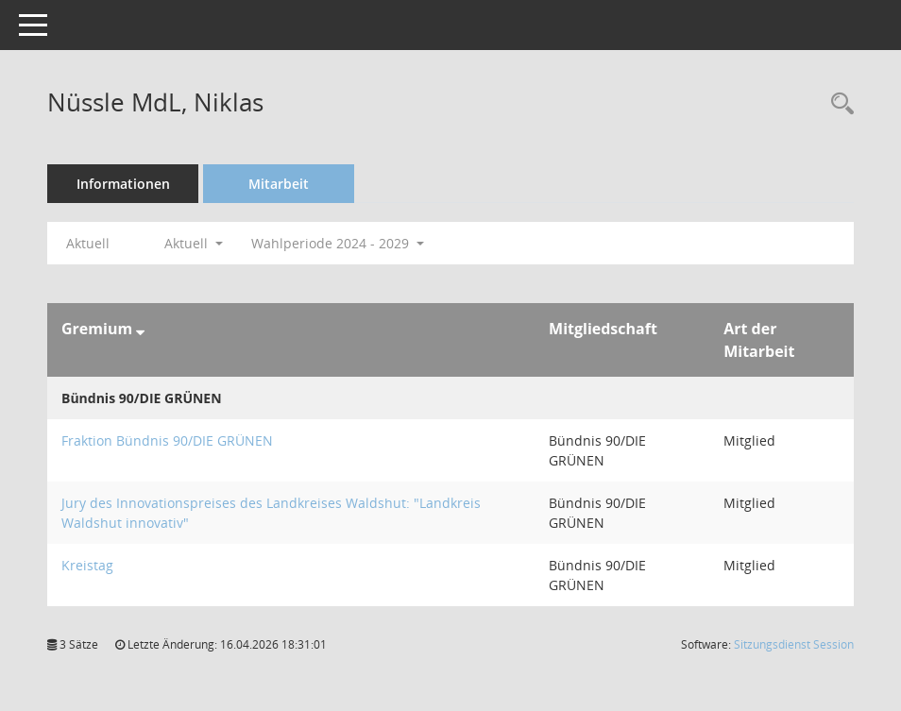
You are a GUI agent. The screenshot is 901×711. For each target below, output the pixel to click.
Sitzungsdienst (794, 644)
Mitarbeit (278, 184)
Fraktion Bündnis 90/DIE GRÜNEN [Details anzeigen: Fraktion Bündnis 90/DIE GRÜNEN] (167, 440)
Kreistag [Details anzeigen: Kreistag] (87, 565)
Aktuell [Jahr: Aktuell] (88, 243)
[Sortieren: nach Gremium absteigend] (140, 328)
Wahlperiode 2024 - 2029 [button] (337, 243)
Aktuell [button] (193, 243)
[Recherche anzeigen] (838, 104)
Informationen (123, 184)
